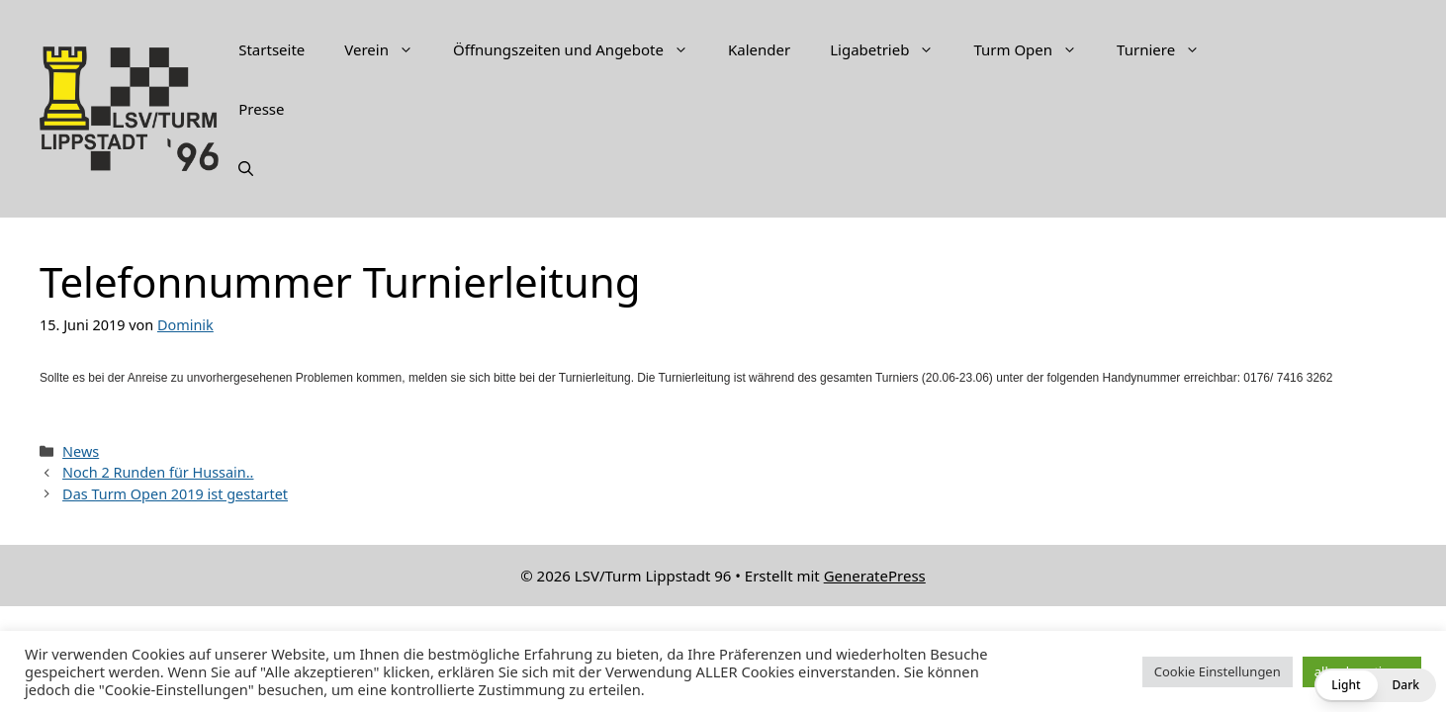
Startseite (271, 49)
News (80, 451)
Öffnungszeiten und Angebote (580, 49)
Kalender (759, 49)
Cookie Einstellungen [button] (1217, 671)
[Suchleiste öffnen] (246, 168)
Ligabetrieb (891, 49)
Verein (388, 49)
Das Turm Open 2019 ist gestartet (175, 494)
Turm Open (1035, 49)
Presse (261, 109)
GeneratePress (875, 575)
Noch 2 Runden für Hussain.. (157, 472)
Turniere (1168, 49)
